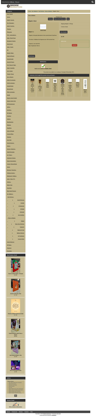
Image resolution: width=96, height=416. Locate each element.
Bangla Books (10, 89)
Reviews (21, 411)
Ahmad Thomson (15, 383)
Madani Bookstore (47, 413)
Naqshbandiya (10, 122)
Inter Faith (9, 140)
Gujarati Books (10, 86)
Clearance (9, 248)
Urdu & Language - (11, 83)
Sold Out (74, 45)
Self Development (11, 104)
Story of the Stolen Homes (15, 365)
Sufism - (9, 107)
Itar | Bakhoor (35, 11)
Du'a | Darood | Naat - (11, 65)
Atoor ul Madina (48, 11)
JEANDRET (54, 415)
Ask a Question (63, 32)
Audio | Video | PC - (11, 179)
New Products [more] (12, 255)
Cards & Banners (10, 242)
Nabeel (15, 221)
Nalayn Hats (9, 185)
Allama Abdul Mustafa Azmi (15, 392)
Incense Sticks (15, 239)
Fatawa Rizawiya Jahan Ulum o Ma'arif (15, 327)
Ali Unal (15, 387)
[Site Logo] (20, 6)
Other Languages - (11, 92)
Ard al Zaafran (15, 215)
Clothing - (9, 182)
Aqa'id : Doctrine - (11, 26)
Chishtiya (9, 116)
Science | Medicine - (11, 149)
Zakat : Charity (10, 47)
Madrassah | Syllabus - (12, 176)
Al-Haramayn (15, 206)
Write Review (31, 56)
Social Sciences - (10, 143)
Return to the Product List (59, 19)
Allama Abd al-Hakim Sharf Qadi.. (15, 390)
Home (12, 2)
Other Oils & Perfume (15, 224)
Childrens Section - (11, 173)
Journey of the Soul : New (15, 286)
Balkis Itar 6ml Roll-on (77, 84)
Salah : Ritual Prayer (11, 38)
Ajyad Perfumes (15, 200)
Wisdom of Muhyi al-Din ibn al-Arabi (15, 306)
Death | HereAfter (10, 68)
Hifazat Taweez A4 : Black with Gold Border (62, 89)
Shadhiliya (9, 128)
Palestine (9, 137)
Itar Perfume (41, 11)
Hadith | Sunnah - (10, 20)
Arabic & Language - (11, 80)
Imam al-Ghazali (10, 131)
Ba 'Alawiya (9, 113)
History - (9, 146)
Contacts (26, 411)
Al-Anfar (15, 203)
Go (15, 395)
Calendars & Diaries (11, 158)
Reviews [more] (10, 400)
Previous (50, 19)
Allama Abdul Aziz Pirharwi (15, 391)
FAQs (31, 411)
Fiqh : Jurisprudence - (11, 35)
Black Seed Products (11, 191)
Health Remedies (10, 152)
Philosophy (9, 32)
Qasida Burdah (10, 59)
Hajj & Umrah (10, 44)
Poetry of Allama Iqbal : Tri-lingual (15, 266)
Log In (17, 2)
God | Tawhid (10, 14)
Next (68, 19)
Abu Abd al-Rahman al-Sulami (15, 382)
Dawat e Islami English (12, 98)
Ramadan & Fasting (11, 41)
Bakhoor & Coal (15, 230)
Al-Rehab (15, 209)
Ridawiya (9, 125)
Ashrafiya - (9, 110)
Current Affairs (10, 134)
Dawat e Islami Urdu (11, 101)
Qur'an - (8, 17)
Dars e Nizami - (10, 77)
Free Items (9, 251)
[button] (92, 2)
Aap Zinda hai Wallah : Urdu (16, 348)
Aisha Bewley (15, 386)
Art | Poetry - (9, 155)
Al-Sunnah (15, 212)
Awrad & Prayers (10, 62)
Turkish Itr (15, 227)
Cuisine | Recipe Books (12, 164)
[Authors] (15, 387)
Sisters (8, 167)
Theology (9, 29)
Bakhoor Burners (15, 233)
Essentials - (9, 188)
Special (8, 411)
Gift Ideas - (9, 245)
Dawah (8, 95)
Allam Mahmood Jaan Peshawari (15, 388)
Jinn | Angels (10, 71)
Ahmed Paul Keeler (15, 385)
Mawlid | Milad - (10, 53)
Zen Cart (59, 413)
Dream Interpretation (11, 161)
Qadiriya (9, 119)
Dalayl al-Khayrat (10, 56)
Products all (14, 411)
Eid (7, 50)
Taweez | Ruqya (10, 74)
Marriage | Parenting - (11, 170)
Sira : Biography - (10, 23)
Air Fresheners (15, 236)
